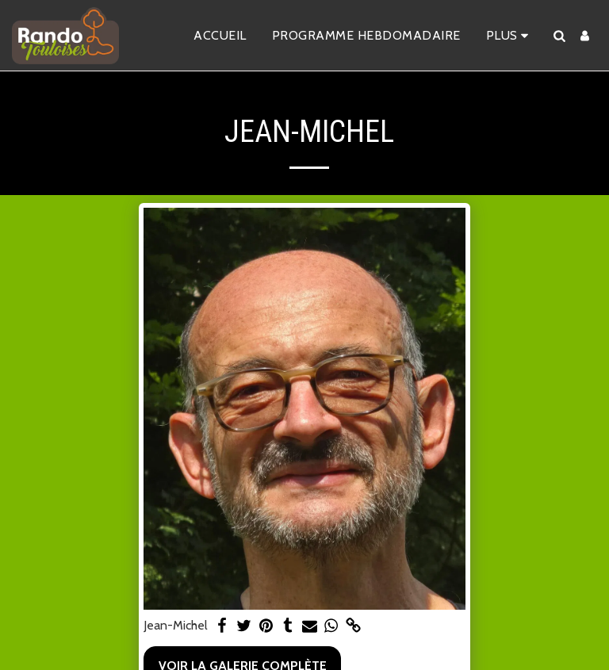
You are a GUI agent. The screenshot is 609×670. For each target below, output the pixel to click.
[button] (559, 35)
